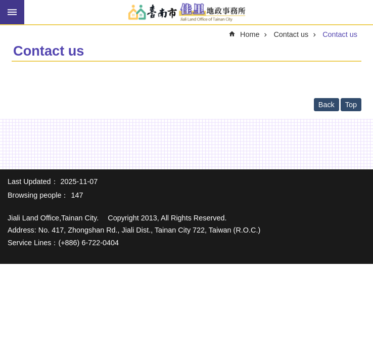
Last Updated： (33, 181)
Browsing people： (38, 195)
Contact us (290, 34)
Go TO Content (5, 5)
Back (326, 105)
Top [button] (351, 105)
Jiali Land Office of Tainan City (186, 12)
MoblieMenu (12, 12)
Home (249, 34)
